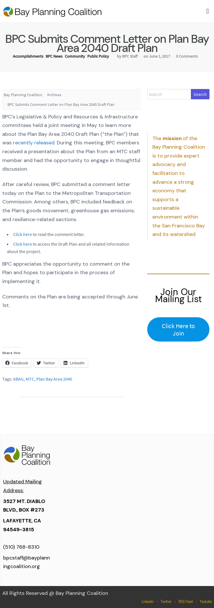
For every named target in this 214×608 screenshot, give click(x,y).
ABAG (18, 379)
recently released (33, 142)
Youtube (206, 601)
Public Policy (98, 56)
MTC (30, 379)
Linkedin (148, 601)
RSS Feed (186, 601)
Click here (22, 234)
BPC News (54, 56)
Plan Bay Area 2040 (54, 379)
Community (75, 56)
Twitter (166, 601)
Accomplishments (28, 56)
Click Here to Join (178, 329)
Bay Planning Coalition (23, 94)
